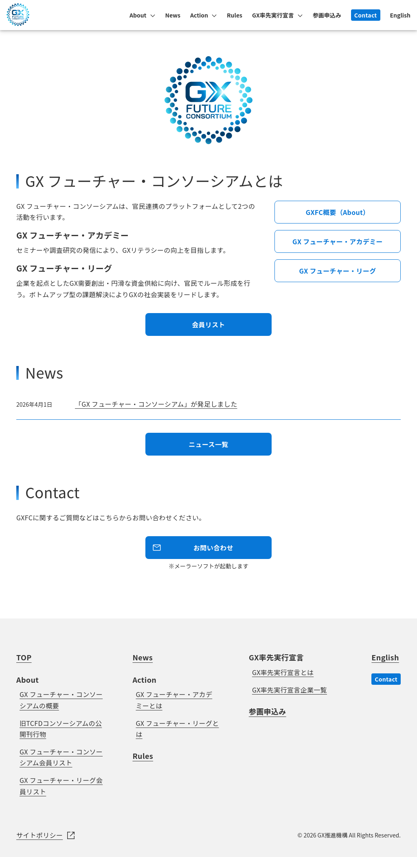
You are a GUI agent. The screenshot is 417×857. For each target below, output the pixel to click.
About (138, 15)
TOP (24, 657)
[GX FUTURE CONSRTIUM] (18, 23)
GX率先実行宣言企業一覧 (289, 690)
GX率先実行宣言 (273, 15)
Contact (365, 15)
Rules (234, 15)
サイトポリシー (39, 835)
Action (199, 15)
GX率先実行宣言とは (283, 672)
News (173, 15)
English (400, 15)
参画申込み (327, 15)
